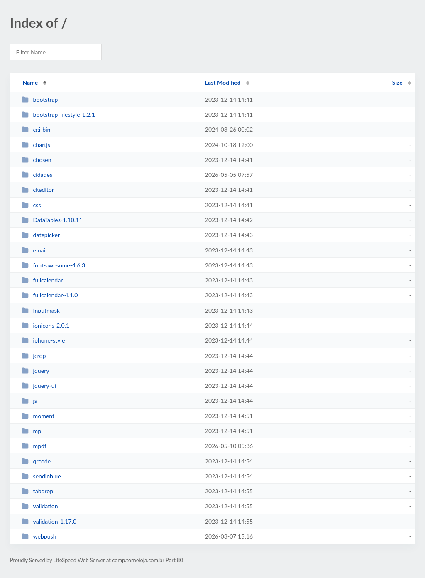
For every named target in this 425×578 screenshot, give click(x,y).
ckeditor (38, 189)
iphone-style (43, 340)
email (34, 250)
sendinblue (41, 476)
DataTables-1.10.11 (52, 219)
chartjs (36, 144)
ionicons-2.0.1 (45, 325)
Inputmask (41, 310)
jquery (35, 370)
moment (38, 415)
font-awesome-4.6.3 (53, 265)
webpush (39, 536)
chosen (36, 159)
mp (31, 430)
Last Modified (223, 82)
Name (30, 82)
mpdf (34, 445)
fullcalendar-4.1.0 (50, 295)
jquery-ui (39, 385)
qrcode (36, 461)
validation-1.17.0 (49, 521)
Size (397, 82)
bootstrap (40, 99)
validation (40, 505)
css (31, 204)
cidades (37, 174)
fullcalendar (42, 280)
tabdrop (37, 491)
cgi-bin (36, 129)
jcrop (34, 355)
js (29, 400)
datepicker (41, 234)
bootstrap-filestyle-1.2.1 (58, 114)
